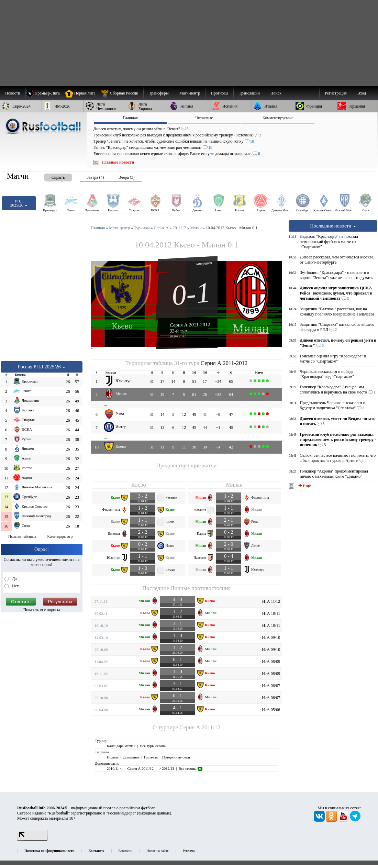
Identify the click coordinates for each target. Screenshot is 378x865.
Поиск (275, 93)
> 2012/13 (166, 768)
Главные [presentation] (130, 117)
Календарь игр (60, 536)
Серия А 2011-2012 (190, 324)
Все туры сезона (153, 746)
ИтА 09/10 (271, 637)
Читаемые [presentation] (204, 117)
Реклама (189, 851)
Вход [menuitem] (361, 93)
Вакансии (126, 851)
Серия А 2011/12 (199, 727)
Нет (15, 586)
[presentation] (51, 176)
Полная (113, 757)
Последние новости (333, 226)
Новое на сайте (157, 851)
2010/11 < (115, 768)
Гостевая (151, 757)
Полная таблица (22, 536)
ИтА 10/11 (271, 613)
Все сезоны (190, 768)
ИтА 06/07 (271, 685)
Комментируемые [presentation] (278, 117)
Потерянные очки (176, 757)
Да (14, 578)
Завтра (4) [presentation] (95, 177)
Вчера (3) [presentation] (126, 177)
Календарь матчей (121, 746)
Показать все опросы (41, 609)
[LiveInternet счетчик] (32, 839)
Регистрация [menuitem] (336, 93)
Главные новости (118, 162)
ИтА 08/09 (271, 661)
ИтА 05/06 (271, 709)
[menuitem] (122, 93)
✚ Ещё (304, 486)
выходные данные (154, 813)
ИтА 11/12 (271, 601)
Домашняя (131, 757)
